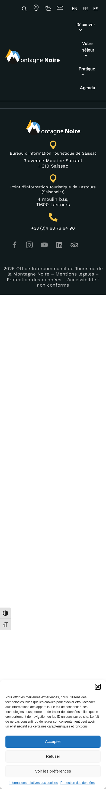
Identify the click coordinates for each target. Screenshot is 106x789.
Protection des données (77, 783)
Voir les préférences (53, 771)
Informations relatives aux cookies (33, 783)
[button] (98, 686)
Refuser (53, 756)
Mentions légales (75, 212)
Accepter (53, 741)
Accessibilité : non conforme (68, 220)
